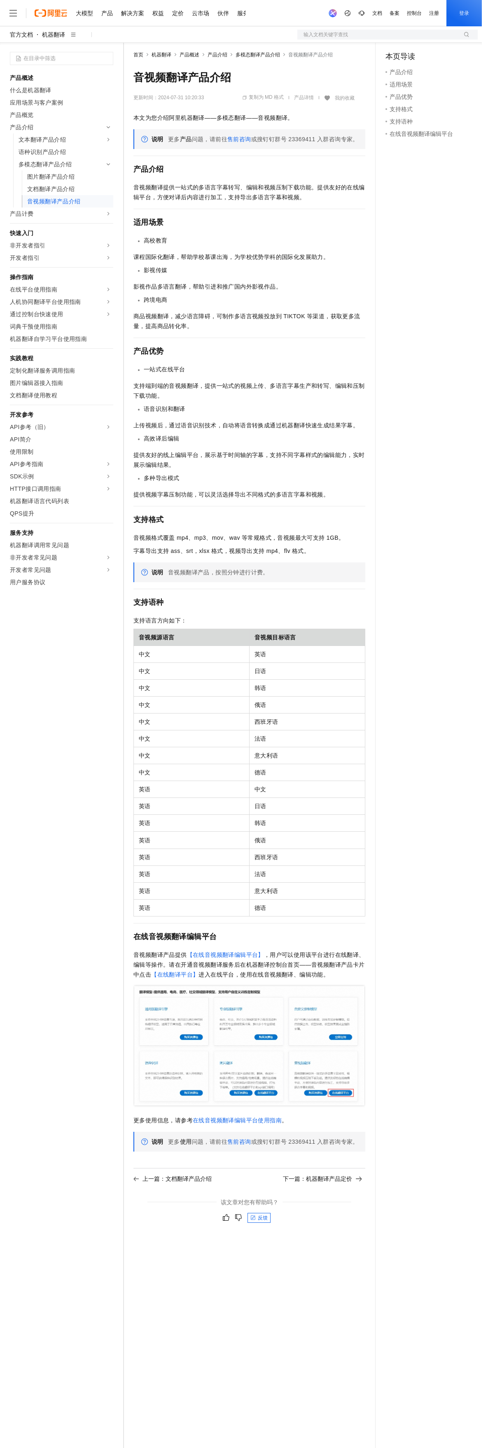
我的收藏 (345, 98)
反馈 (259, 1218)
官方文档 (21, 34)
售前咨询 (239, 139)
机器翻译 (53, 34)
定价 (178, 13)
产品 (107, 13)
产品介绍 (217, 55)
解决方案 (132, 13)
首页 (138, 55)
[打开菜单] (13, 13)
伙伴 (223, 13)
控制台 (414, 13)
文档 (377, 13)
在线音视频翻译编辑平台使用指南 (237, 1120)
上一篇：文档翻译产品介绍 (172, 1178)
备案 (394, 13)
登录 (464, 13)
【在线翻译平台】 (174, 974)
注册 (434, 13)
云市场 (200, 13)
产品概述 (189, 55)
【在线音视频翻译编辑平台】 (225, 954)
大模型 (84, 13)
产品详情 (304, 97)
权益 (158, 13)
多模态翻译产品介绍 (258, 55)
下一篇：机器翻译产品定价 (322, 1178)
